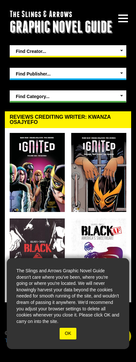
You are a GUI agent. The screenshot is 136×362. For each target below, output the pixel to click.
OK (68, 333)
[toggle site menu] (123, 18)
